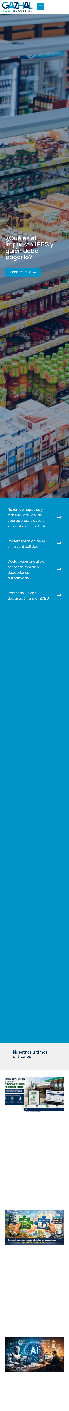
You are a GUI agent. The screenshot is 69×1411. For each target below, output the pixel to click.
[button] (40, 6)
